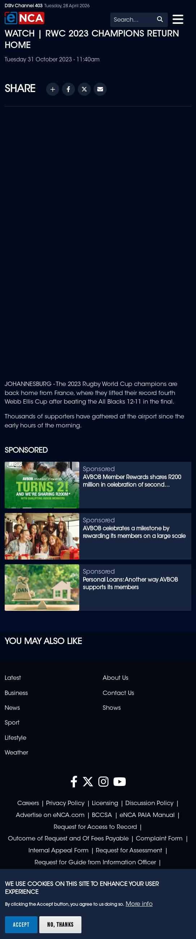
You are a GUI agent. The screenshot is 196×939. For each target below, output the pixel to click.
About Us (115, 678)
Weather (16, 753)
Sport (12, 723)
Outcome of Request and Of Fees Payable (68, 839)
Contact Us (118, 693)
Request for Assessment (129, 851)
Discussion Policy (149, 804)
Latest (13, 678)
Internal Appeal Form (58, 851)
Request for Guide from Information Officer (95, 863)
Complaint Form (159, 839)
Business (16, 693)
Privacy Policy (65, 804)
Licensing (105, 804)
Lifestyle (15, 738)
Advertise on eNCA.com (50, 815)
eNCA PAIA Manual (147, 815)
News (12, 708)
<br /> (98, 241)
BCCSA (102, 815)
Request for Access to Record (95, 827)
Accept (21, 924)
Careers (28, 804)
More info (139, 904)
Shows (112, 708)
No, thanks (60, 924)
